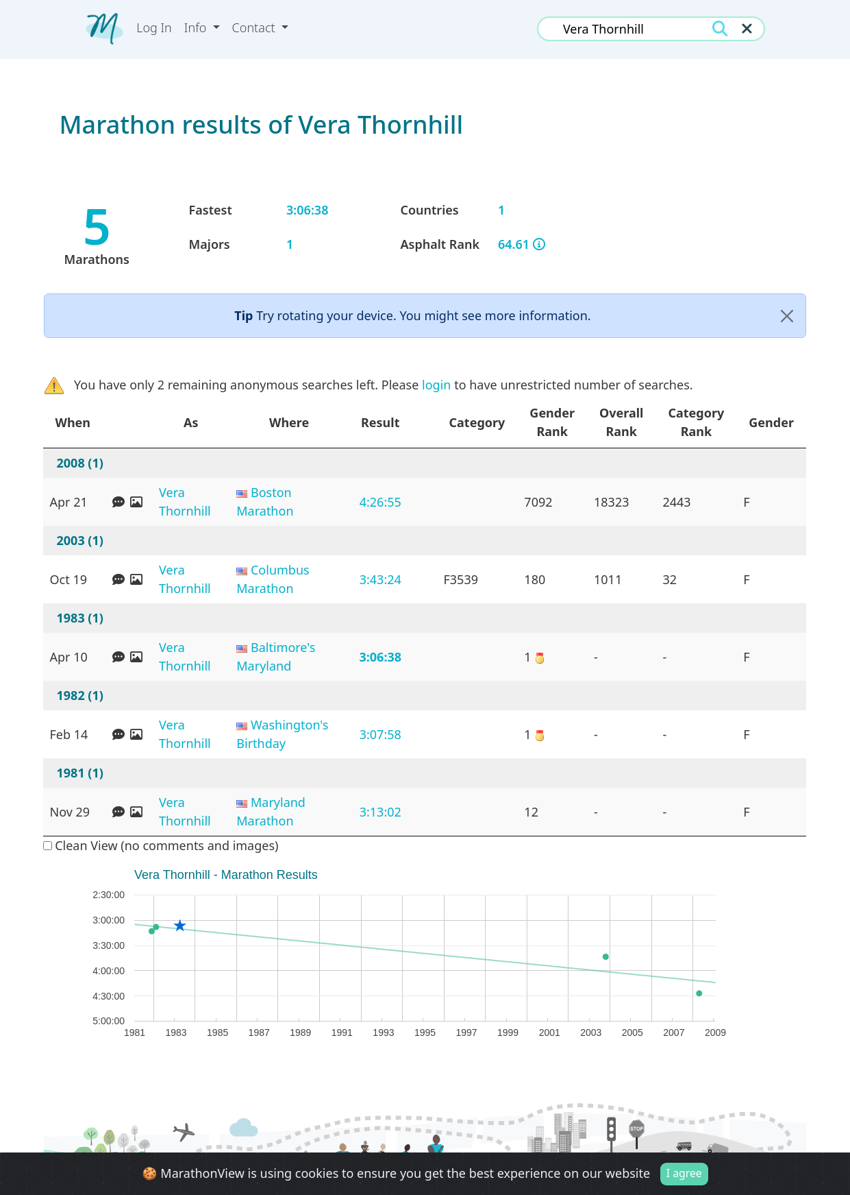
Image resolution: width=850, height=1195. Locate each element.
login (436, 384)
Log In (154, 27)
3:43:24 (380, 579)
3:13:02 (380, 812)
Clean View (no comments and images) (161, 845)
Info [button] (197, 27)
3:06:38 (380, 657)
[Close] (786, 315)
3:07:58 (380, 734)
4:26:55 (380, 502)
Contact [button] (255, 27)
